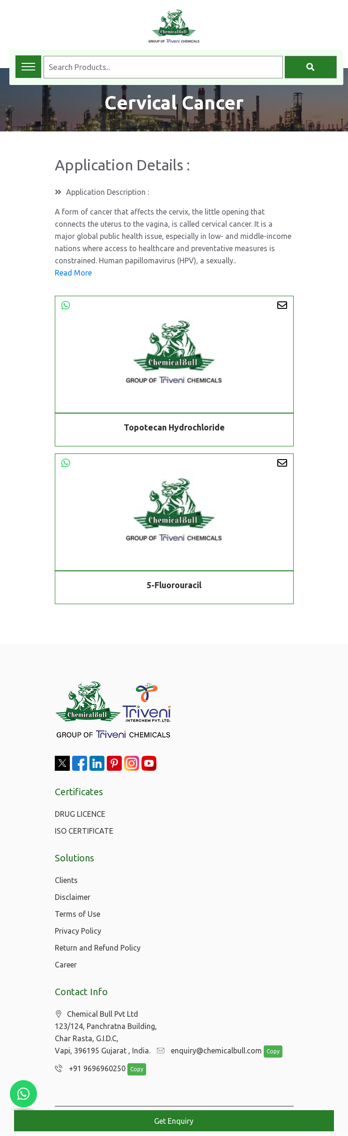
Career (66, 964)
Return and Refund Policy (98, 948)
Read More (73, 273)
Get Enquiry (173, 1121)
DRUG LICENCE (80, 814)
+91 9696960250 (88, 1069)
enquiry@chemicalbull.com (207, 1051)
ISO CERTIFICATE (84, 831)
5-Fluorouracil (174, 586)
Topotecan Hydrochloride (174, 427)
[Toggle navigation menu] (28, 66)
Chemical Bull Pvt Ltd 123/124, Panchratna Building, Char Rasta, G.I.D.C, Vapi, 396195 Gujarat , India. (106, 1032)
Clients (66, 880)
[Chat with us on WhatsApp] (23, 1094)
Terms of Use (77, 914)
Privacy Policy (78, 931)
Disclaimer (72, 897)
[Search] (311, 67)
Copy (267, 1052)
